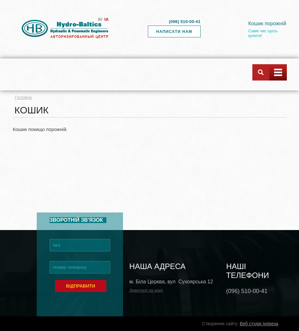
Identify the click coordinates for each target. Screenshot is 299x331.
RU (100, 19)
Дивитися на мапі (146, 290)
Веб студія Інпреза (259, 323)
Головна (23, 97)
